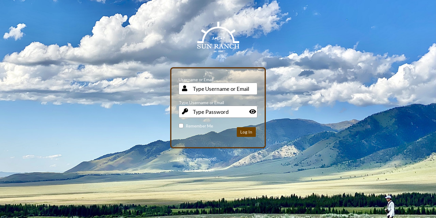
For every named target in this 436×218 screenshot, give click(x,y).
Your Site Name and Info (218, 41)
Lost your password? (196, 158)
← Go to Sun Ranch (195, 170)
